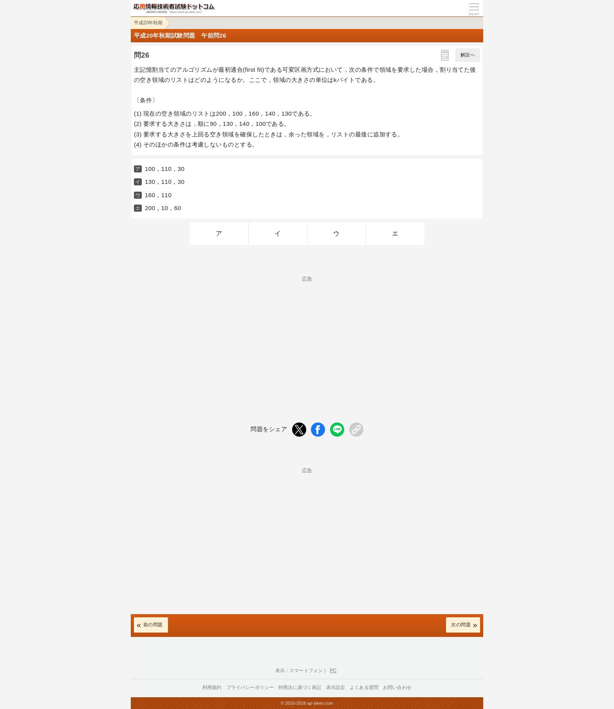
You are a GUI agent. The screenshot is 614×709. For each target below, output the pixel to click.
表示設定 (335, 687)
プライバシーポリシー (250, 687)
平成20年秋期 (148, 22)
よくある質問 (364, 687)
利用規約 (212, 687)
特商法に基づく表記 (299, 687)
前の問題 (153, 624)
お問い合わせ (397, 687)
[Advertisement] (307, 336)
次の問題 (461, 624)
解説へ (467, 55)
